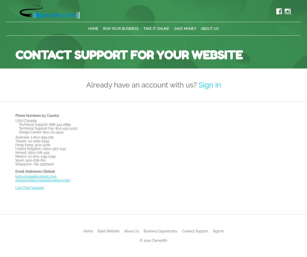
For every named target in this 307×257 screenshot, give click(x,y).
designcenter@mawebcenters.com (42, 180)
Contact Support (195, 231)
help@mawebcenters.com (35, 176)
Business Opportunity (160, 231)
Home (93, 29)
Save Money (185, 29)
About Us (209, 29)
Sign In (210, 85)
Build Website (108, 231)
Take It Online (156, 29)
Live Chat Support (29, 188)
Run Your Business (121, 29)
